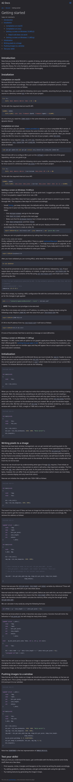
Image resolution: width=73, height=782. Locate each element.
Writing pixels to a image (12, 43)
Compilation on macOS (14, 26)
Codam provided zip (32, 129)
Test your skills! (9, 49)
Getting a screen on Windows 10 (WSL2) (20, 31)
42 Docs (6, 2)
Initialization (8, 40)
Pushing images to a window (14, 46)
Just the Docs (12, 779)
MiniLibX (8, 8)
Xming (11, 205)
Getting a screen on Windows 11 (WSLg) (20, 37)
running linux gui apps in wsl (27, 343)
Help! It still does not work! (17, 35)
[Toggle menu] (70, 3)
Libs (3, 8)
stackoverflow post (50, 241)
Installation (8, 23)
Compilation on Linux (13, 29)
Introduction (8, 20)
